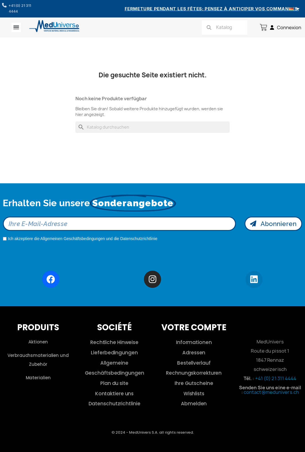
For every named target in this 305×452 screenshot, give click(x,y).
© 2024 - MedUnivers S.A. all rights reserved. (153, 432)
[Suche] (152, 127)
